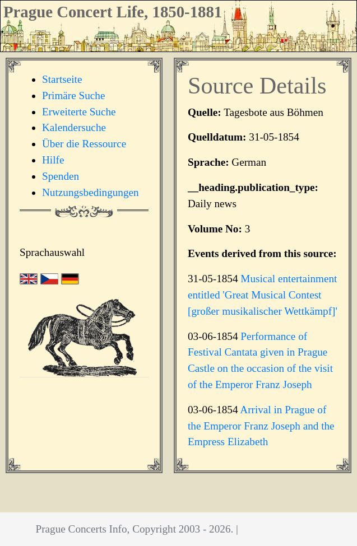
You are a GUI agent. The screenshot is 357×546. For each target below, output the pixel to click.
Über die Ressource (84, 144)
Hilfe (53, 160)
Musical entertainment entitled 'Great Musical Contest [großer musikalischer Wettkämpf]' (262, 295)
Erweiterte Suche (79, 112)
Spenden (60, 176)
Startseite (62, 79)
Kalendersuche (74, 127)
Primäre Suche (73, 95)
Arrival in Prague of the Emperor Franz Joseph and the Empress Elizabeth (261, 426)
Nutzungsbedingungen (90, 192)
